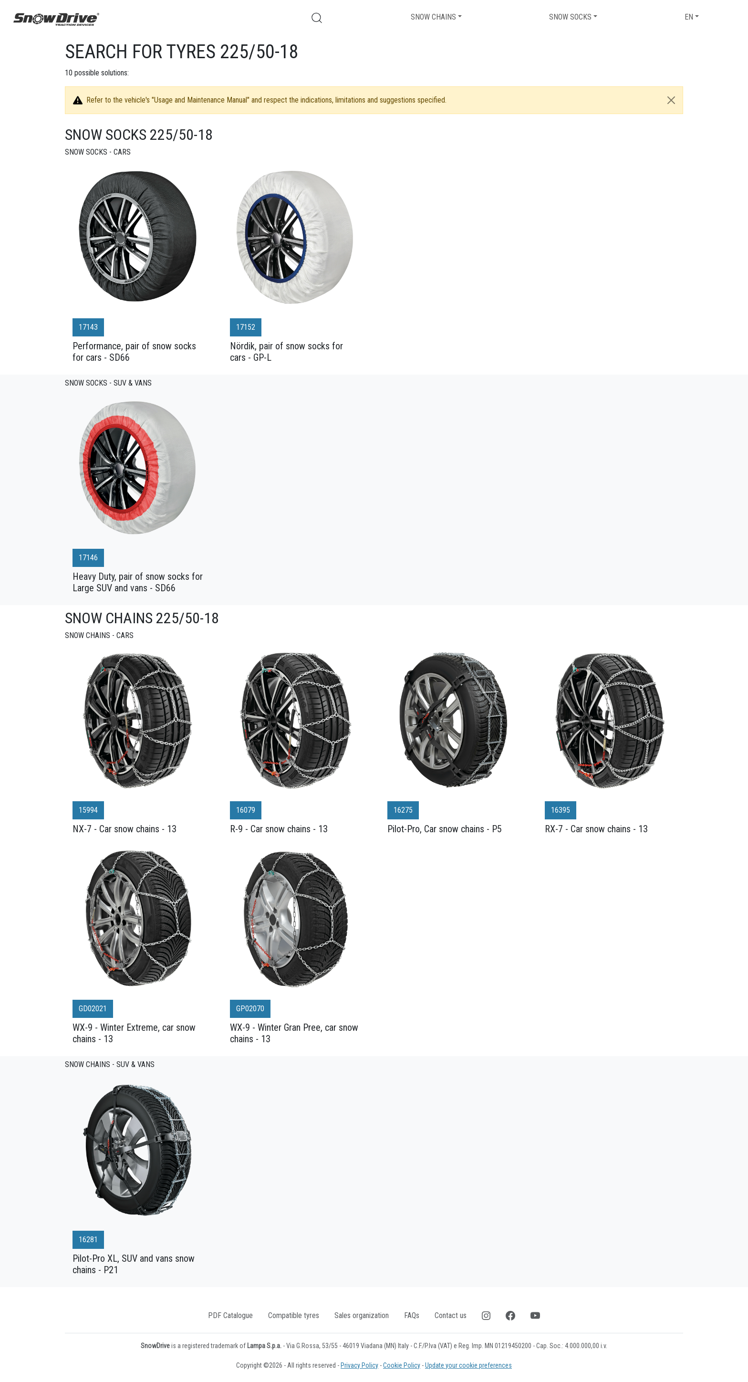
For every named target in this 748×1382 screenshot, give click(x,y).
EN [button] (689, 16)
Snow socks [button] (570, 16)
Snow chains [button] (433, 16)
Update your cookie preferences (468, 1365)
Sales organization (361, 1315)
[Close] (671, 100)
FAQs (411, 1315)
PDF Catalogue (230, 1315)
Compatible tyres (293, 1315)
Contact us (451, 1315)
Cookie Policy (401, 1365)
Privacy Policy (359, 1365)
